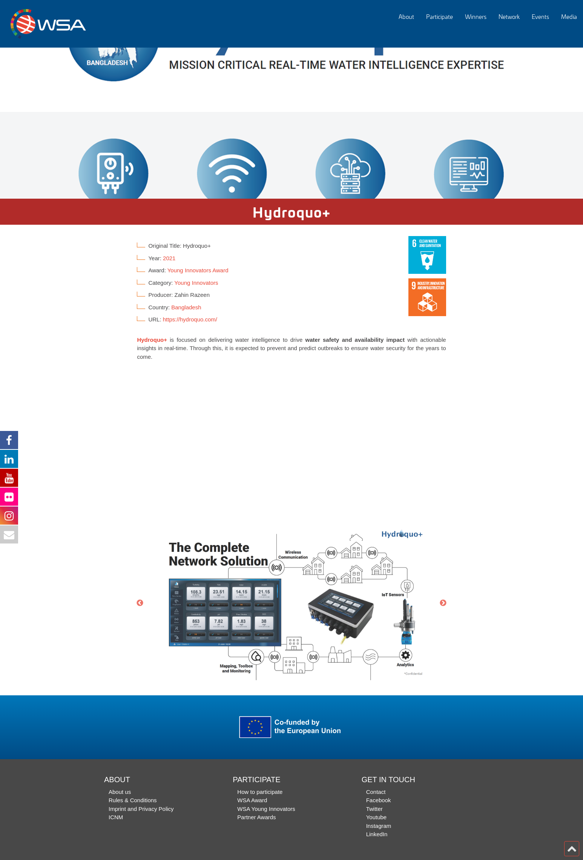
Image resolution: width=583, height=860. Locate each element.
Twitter (374, 809)
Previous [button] (140, 603)
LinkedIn (377, 834)
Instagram (378, 826)
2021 (169, 258)
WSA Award (252, 800)
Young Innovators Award (198, 270)
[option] (291, 123)
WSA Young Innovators (266, 809)
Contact (376, 792)
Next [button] (443, 603)
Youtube (376, 817)
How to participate (259, 792)
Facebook (378, 800)
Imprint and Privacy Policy (141, 809)
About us (120, 792)
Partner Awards (256, 817)
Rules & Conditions (133, 800)
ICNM (116, 817)
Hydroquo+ (152, 340)
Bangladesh (186, 307)
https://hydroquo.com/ (190, 319)
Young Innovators (196, 282)
